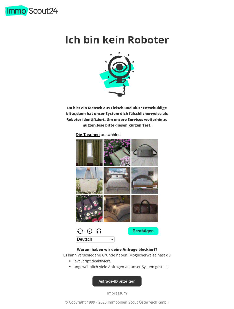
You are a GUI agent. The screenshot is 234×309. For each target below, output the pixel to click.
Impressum (117, 293)
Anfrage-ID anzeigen (117, 281)
